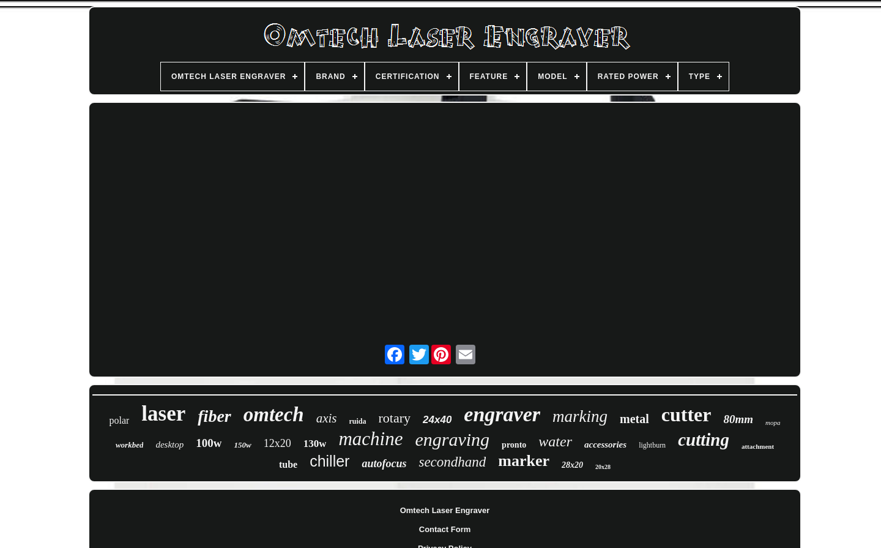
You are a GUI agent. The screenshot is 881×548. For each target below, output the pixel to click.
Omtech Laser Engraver (445, 510)
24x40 (437, 420)
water (555, 441)
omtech (273, 414)
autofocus (384, 463)
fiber (214, 416)
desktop (169, 444)
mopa (772, 422)
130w (315, 443)
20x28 (603, 467)
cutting (703, 439)
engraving (452, 439)
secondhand (452, 462)
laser (163, 414)
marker (523, 461)
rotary (395, 418)
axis (326, 418)
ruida (357, 421)
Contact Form (445, 529)
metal (634, 419)
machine (370, 438)
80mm (739, 419)
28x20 (572, 465)
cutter (686, 414)
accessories (605, 444)
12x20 (277, 443)
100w (208, 443)
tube (288, 464)
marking (580, 416)
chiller (329, 461)
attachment (758, 446)
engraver (502, 414)
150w (242, 444)
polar (119, 420)
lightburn (652, 445)
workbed (130, 444)
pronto (514, 444)
